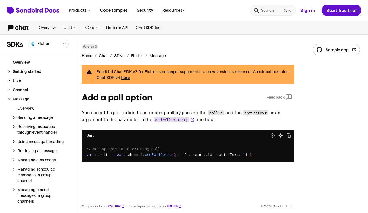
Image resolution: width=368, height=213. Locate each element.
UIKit (70, 27)
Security (145, 10)
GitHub (174, 206)
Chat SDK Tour (149, 27)
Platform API (117, 27)
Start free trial (341, 10)
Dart (90, 135)
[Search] (273, 10)
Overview (47, 27)
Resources (174, 10)
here (125, 77)
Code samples (114, 10)
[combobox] (48, 44)
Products (80, 10)
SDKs (91, 27)
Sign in (307, 10)
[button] (48, 44)
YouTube (116, 206)
